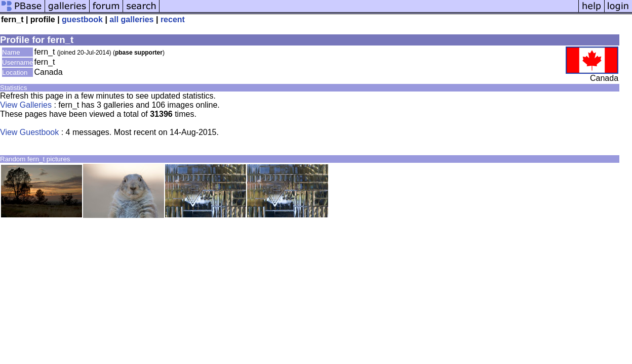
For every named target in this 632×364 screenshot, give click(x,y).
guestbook (82, 19)
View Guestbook (29, 132)
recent (173, 19)
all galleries (131, 19)
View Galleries (26, 105)
